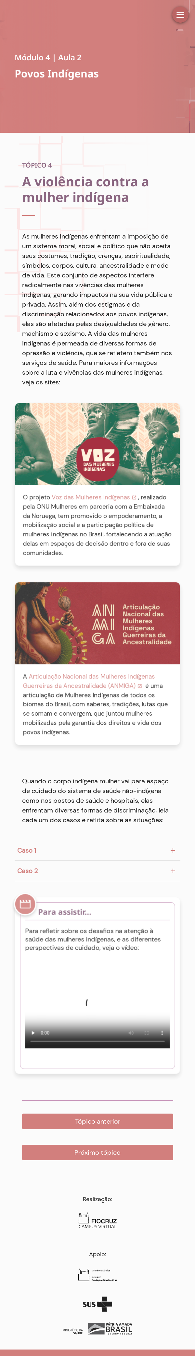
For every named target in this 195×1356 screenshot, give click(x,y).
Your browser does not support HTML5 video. (97, 1007)
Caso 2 (27, 871)
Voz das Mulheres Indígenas (91, 497)
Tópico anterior (97, 1121)
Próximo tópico (97, 1152)
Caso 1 (26, 850)
